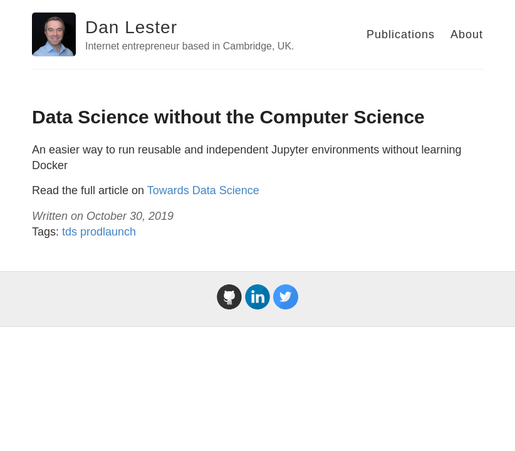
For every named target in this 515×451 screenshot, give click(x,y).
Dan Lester (131, 27)
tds (69, 232)
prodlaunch (108, 232)
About (466, 34)
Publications (401, 34)
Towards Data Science (203, 190)
